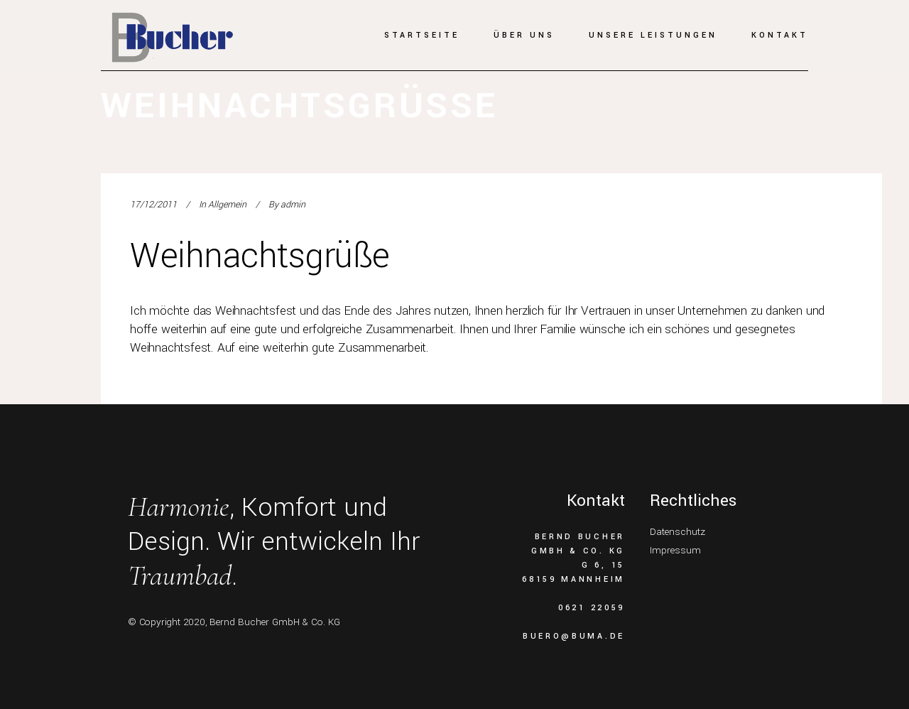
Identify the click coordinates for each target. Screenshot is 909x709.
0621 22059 (591, 607)
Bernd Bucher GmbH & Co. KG (274, 622)
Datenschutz (677, 531)
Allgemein (227, 204)
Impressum (675, 550)
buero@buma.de (574, 636)
